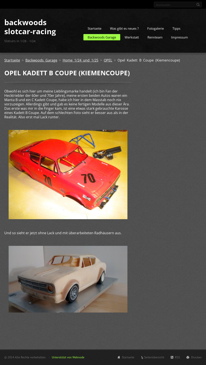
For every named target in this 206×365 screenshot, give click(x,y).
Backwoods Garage (102, 37)
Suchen (198, 4)
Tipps (176, 28)
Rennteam (155, 37)
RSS (177, 357)
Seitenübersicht (154, 357)
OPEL (108, 60)
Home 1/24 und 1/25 (80, 60)
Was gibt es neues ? (124, 28)
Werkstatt (132, 37)
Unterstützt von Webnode (68, 357)
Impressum (179, 37)
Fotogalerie (155, 28)
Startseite (94, 28)
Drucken (196, 357)
